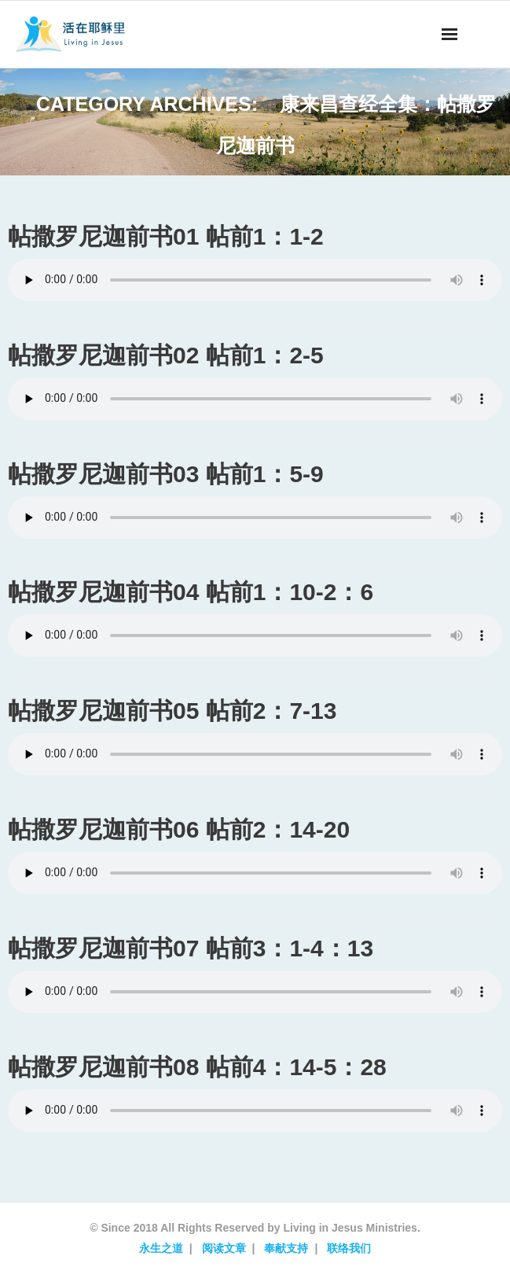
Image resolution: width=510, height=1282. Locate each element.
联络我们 (349, 1248)
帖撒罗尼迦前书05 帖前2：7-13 (172, 711)
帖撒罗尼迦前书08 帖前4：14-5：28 (197, 1067)
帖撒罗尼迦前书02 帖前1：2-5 (166, 355)
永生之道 (161, 1248)
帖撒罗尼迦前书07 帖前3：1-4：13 (190, 948)
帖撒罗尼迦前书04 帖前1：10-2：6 (190, 592)
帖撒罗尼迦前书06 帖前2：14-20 (179, 829)
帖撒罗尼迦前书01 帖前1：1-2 (166, 236)
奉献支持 (286, 1248)
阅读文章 (224, 1248)
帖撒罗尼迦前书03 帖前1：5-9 (166, 474)
